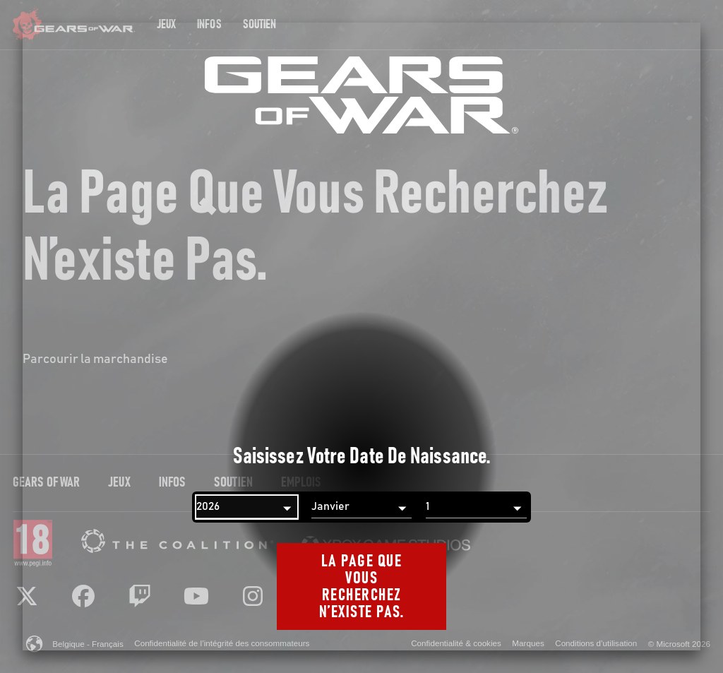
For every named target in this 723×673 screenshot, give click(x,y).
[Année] (246, 507)
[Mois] (361, 507)
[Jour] (476, 507)
